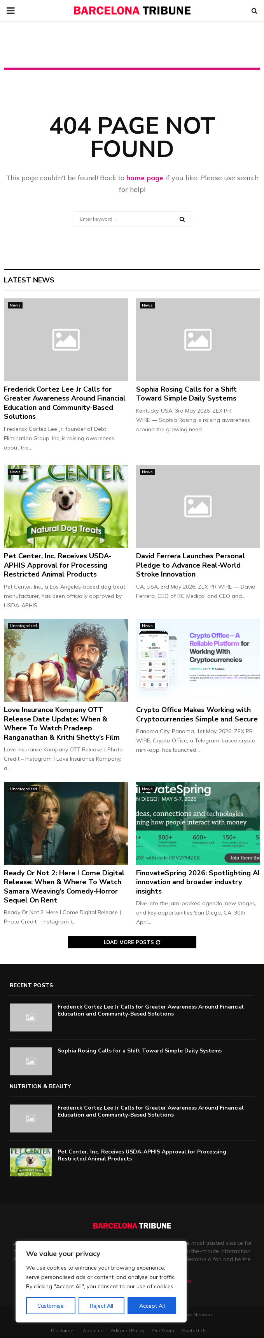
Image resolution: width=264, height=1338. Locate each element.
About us (93, 1330)
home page (144, 177)
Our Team (163, 1330)
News (15, 305)
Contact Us (194, 1330)
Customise (50, 1305)
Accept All (152, 1305)
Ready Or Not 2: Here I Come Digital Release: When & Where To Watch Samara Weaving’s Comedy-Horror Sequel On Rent (64, 886)
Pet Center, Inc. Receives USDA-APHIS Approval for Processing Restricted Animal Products (58, 565)
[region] (101, 1281)
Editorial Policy (127, 1330)
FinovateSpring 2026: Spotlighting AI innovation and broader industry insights (198, 882)
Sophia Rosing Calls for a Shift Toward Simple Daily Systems (186, 394)
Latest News (29, 280)
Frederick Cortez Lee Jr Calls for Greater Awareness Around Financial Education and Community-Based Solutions (65, 403)
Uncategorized (23, 625)
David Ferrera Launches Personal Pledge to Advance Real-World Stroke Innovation (190, 565)
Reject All (101, 1305)
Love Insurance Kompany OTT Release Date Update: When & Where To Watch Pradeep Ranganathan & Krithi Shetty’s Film (62, 723)
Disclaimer (63, 1330)
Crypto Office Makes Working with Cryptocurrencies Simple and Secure (197, 714)
